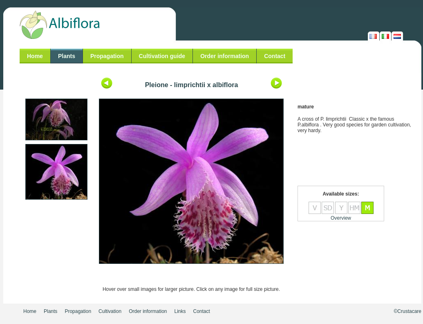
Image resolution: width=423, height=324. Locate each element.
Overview (341, 218)
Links (180, 311)
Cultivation (109, 311)
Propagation (107, 56)
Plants (66, 56)
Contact (274, 56)
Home (35, 56)
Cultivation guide (162, 56)
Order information (224, 56)
